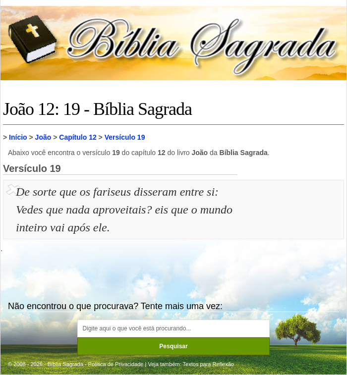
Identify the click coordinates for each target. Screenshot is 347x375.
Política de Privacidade (116, 364)
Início (18, 137)
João (43, 137)
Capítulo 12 (77, 137)
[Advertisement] (292, 232)
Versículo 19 (125, 137)
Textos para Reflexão (208, 364)
